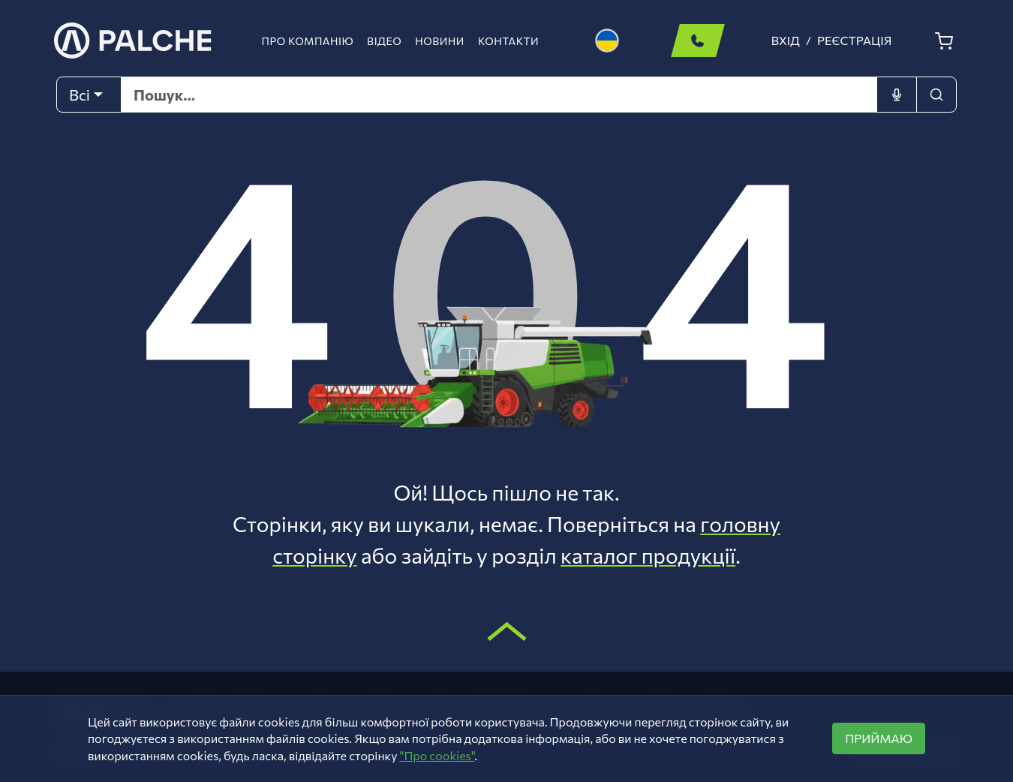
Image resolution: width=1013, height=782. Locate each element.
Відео (384, 41)
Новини (439, 41)
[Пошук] (936, 95)
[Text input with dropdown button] (499, 95)
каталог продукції (648, 555)
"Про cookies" (437, 755)
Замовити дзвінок (697, 40)
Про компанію (308, 41)
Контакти (508, 41)
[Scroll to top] (507, 631)
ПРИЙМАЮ (878, 738)
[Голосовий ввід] (896, 95)
